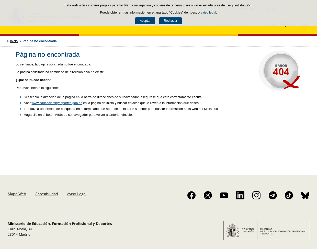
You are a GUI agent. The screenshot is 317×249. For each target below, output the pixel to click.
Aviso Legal (76, 193)
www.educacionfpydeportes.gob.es (57, 103)
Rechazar (170, 20)
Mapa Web (17, 193)
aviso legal (208, 12)
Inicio (14, 41)
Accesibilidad (46, 193)
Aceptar (145, 20)
